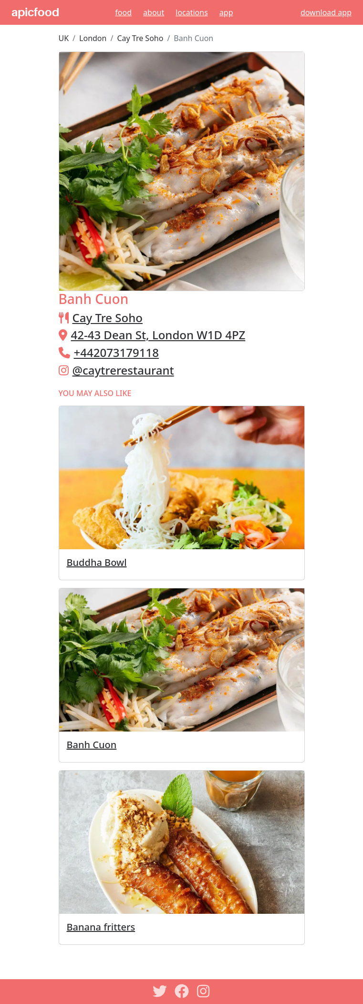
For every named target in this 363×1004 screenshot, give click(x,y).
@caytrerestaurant (123, 370)
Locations (192, 12)
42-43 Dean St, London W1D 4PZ (158, 335)
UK (64, 38)
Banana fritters (101, 926)
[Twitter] (160, 991)
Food (123, 12)
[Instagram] (204, 991)
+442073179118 (116, 352)
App (226, 12)
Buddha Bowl (97, 562)
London (92, 38)
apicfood (35, 12)
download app (326, 12)
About (153, 12)
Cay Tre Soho (140, 38)
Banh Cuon (92, 744)
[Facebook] (182, 991)
